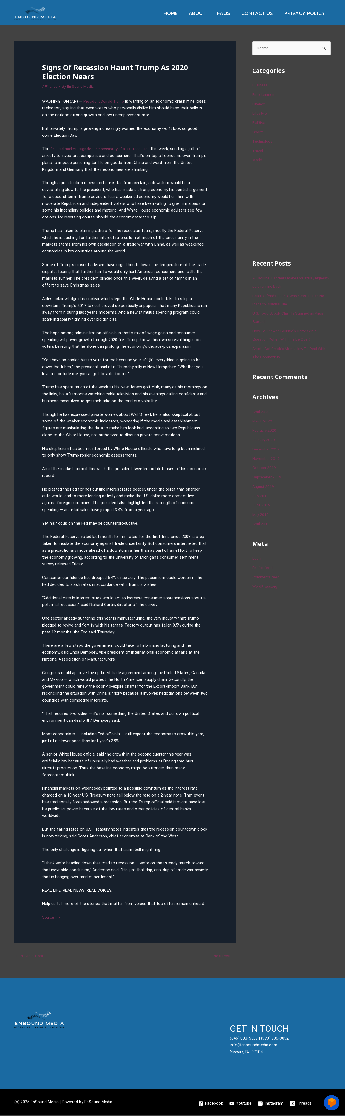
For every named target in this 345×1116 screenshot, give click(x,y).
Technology (263, 141)
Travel (257, 151)
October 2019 (264, 468)
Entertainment (265, 94)
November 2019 (266, 459)
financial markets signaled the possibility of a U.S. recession (105, 148)
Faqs (230, 13)
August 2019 (264, 486)
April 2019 (261, 524)
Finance (52, 86)
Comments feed (267, 577)
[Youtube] (240, 1104)
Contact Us (261, 13)
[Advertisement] (294, 211)
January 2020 (264, 440)
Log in (257, 558)
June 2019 (261, 505)
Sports (258, 132)
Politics (259, 123)
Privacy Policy (305, 13)
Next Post (223, 955)
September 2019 (267, 477)
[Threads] (301, 1104)
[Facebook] (210, 1104)
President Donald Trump (105, 101)
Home (183, 13)
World (257, 160)
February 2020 (265, 431)
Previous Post (30, 955)
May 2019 (261, 514)
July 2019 (261, 496)
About (207, 13)
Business (260, 85)
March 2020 (263, 421)
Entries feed (263, 568)
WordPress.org (266, 586)
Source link (52, 917)
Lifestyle (260, 113)
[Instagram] (271, 1104)
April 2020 (261, 412)
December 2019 (266, 449)
